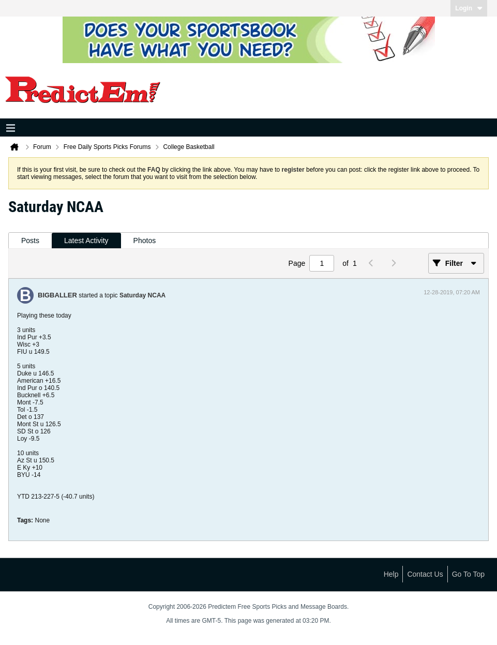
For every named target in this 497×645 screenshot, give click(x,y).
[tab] (30, 241)
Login (469, 8)
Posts (30, 240)
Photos (144, 240)
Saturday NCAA (142, 295)
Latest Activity (86, 240)
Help (391, 574)
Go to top (468, 574)
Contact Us (425, 574)
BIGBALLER (57, 295)
